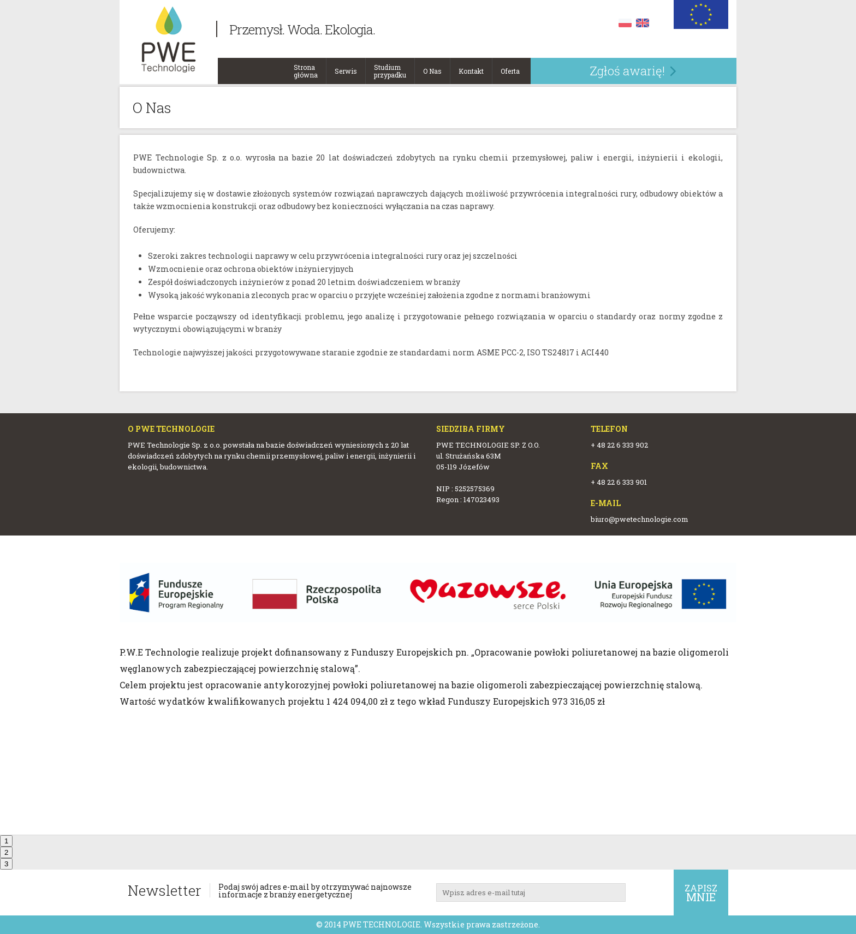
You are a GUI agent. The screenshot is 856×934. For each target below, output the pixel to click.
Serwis (346, 67)
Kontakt (471, 67)
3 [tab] (6, 864)
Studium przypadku (390, 68)
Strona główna (306, 68)
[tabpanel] (428, 636)
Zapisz (701, 893)
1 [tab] (6, 841)
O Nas (432, 67)
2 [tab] (6, 852)
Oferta (510, 67)
